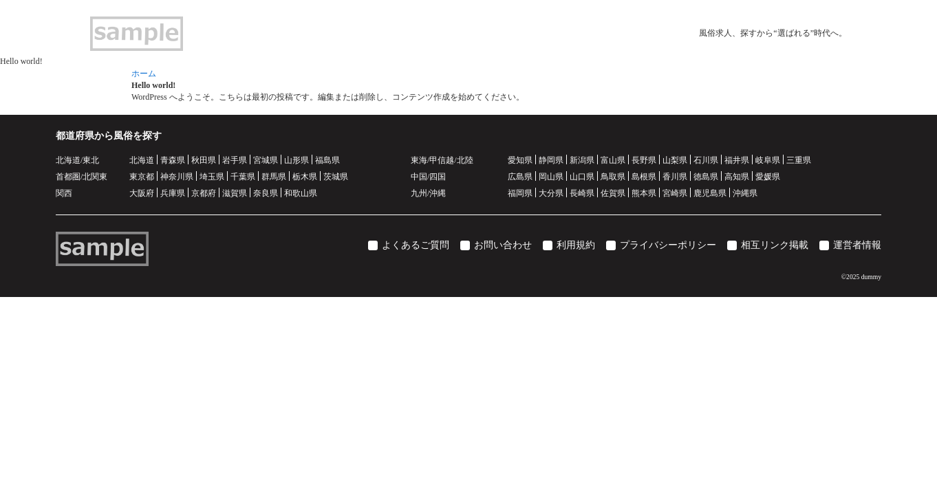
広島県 (520, 177)
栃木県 (304, 177)
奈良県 (265, 193)
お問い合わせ (503, 245)
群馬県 (273, 177)
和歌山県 (300, 193)
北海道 (141, 160)
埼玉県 (212, 177)
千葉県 (242, 177)
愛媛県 (767, 177)
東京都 (141, 177)
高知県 (736, 177)
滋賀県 (234, 193)
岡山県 (551, 177)
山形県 (296, 160)
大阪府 (141, 193)
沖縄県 (745, 193)
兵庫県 (172, 193)
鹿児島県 (709, 193)
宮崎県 (675, 193)
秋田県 (203, 160)
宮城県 (265, 160)
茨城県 (335, 177)
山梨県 (675, 160)
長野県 (644, 160)
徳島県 (705, 177)
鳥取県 (613, 177)
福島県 (327, 160)
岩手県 (234, 160)
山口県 (582, 177)
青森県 (172, 160)
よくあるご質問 (415, 245)
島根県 (644, 177)
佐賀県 (613, 193)
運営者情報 (857, 245)
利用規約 (576, 245)
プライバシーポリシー (668, 245)
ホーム (143, 73)
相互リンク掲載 (774, 245)
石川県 (705, 160)
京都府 (203, 193)
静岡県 (551, 160)
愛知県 (520, 160)
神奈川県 (176, 177)
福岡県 (520, 193)
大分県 (551, 193)
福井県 (736, 160)
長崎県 (582, 193)
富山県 (613, 160)
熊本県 (644, 193)
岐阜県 (767, 160)
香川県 (675, 177)
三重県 (798, 160)
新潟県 (582, 160)
